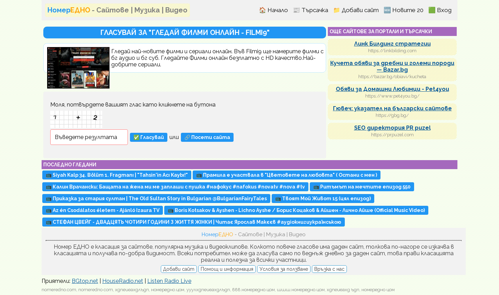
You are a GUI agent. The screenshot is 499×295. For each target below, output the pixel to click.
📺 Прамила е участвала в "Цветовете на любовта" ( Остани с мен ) (286, 175)
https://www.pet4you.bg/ (392, 96)
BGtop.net (85, 281)
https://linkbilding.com (392, 50)
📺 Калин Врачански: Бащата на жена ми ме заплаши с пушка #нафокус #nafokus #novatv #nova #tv (175, 187)
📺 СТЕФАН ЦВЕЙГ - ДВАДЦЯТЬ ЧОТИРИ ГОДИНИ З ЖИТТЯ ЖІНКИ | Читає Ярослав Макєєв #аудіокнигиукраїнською (193, 222)
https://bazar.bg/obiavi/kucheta (392, 76)
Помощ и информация (227, 269)
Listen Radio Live (169, 281)
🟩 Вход (440, 10)
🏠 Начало (273, 10)
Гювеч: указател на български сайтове (392, 108)
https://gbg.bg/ (392, 115)
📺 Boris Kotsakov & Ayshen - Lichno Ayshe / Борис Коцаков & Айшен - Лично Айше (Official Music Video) (296, 210)
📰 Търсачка (310, 10)
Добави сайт (178, 269)
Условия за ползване (284, 269)
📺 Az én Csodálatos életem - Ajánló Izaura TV (102, 210)
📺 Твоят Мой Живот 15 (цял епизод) (323, 198)
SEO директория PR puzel (392, 128)
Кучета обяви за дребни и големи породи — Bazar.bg (392, 66)
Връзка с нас (329, 269)
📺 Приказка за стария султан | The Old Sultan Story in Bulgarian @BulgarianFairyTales (156, 198)
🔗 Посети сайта (207, 137)
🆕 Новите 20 (403, 10)
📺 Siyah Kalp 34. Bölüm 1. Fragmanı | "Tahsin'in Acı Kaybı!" (117, 175)
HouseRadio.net (122, 281)
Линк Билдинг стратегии (392, 43)
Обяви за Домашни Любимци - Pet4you (392, 89)
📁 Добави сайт (356, 10)
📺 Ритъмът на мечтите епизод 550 (362, 187)
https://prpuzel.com (392, 134)
